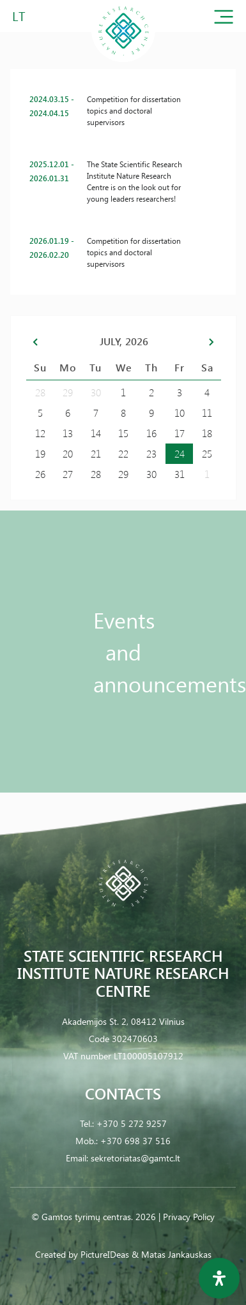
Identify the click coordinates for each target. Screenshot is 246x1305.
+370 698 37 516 (135, 1141)
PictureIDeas (105, 1254)
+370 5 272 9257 (131, 1123)
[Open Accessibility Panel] (219, 1278)
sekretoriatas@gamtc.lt (135, 1158)
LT (19, 15)
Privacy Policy (189, 1217)
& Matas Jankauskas (171, 1254)
